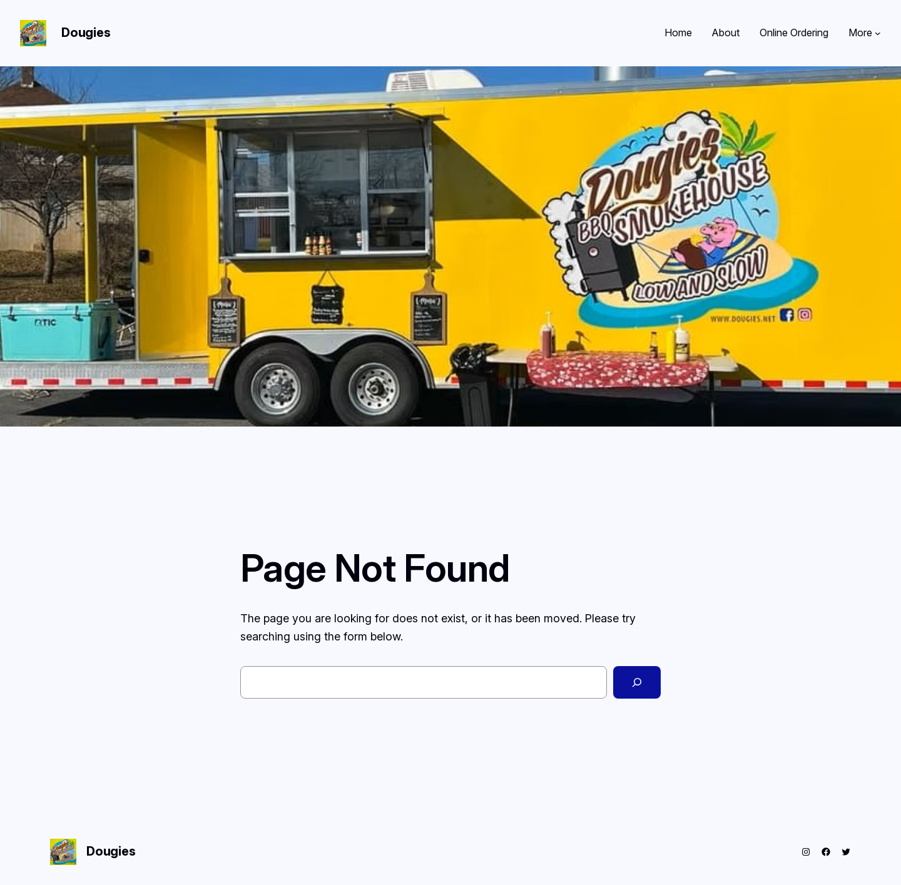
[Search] (637, 682)
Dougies (86, 32)
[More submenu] (878, 33)
